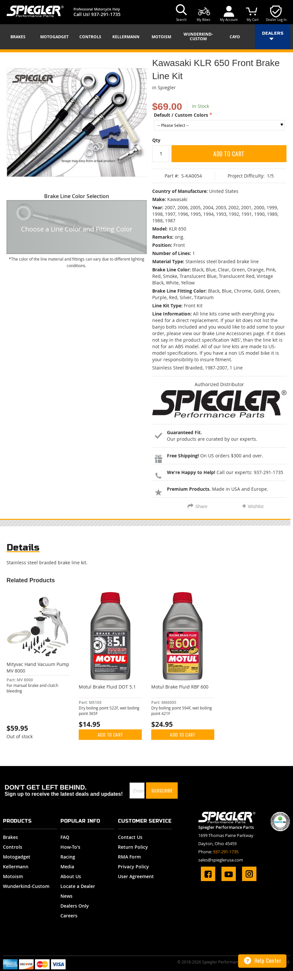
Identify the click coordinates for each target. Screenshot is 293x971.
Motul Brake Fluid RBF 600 (179, 687)
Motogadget (16, 857)
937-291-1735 (106, 14)
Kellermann (15, 866)
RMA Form (129, 857)
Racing (67, 857)
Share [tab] (201, 506)
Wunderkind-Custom (26, 886)
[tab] (23, 549)
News (66, 896)
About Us (70, 876)
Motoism (13, 876)
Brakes (10, 837)
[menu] (146, 36)
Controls (12, 847)
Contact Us (130, 837)
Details (23, 547)
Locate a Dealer (77, 886)
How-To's (70, 847)
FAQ (64, 837)
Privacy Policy (133, 866)
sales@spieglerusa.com (220, 860)
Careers (68, 915)
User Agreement (136, 876)
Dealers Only (74, 906)
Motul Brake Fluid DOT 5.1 (107, 687)
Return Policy (133, 847)
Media (67, 866)
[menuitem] (20, 37)
